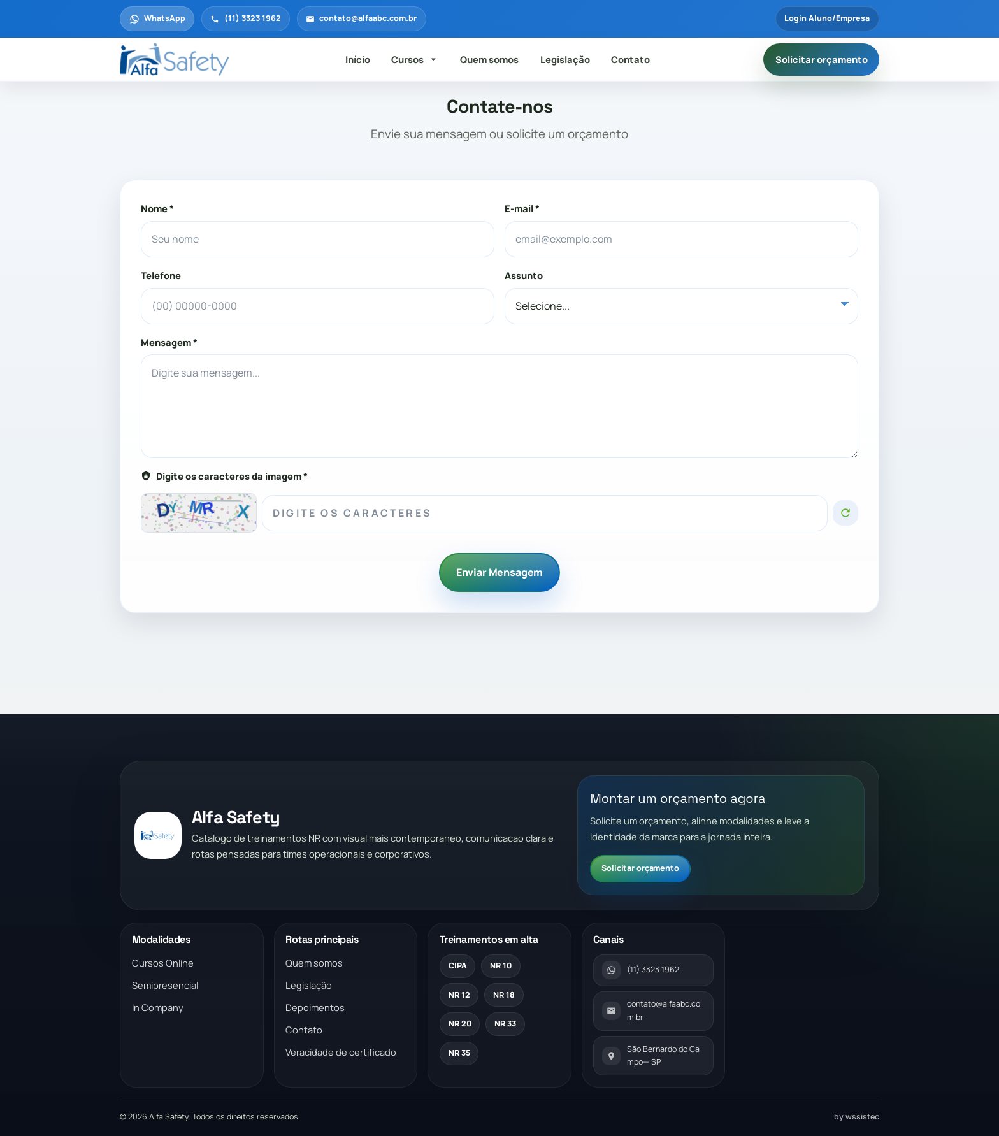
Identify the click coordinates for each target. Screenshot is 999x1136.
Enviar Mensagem (499, 572)
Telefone (161, 275)
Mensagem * (169, 342)
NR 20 (460, 1023)
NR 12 (459, 994)
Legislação (565, 59)
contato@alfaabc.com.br (361, 18)
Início (357, 59)
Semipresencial (165, 985)
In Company (157, 1007)
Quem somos (489, 59)
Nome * (157, 208)
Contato (630, 59)
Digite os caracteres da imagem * (224, 476)
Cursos (415, 59)
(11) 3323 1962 (245, 18)
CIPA (458, 965)
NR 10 (501, 965)
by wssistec (856, 1116)
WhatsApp (157, 18)
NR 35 (459, 1052)
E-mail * (522, 208)
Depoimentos (315, 1007)
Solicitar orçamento (821, 59)
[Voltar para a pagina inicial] (176, 60)
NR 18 (504, 994)
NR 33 (505, 1023)
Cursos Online (163, 962)
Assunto (524, 275)
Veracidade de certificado (340, 1052)
